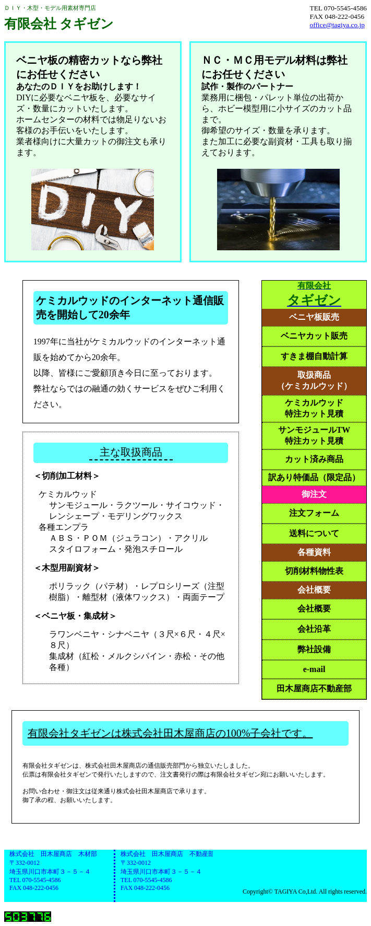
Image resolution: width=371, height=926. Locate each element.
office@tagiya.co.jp (337, 25)
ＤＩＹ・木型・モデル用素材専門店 (59, 18)
